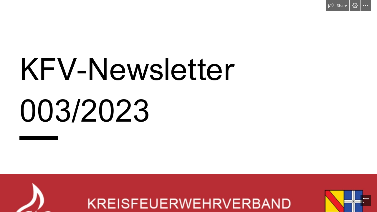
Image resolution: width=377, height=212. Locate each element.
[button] (337, 5)
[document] (188, 106)
